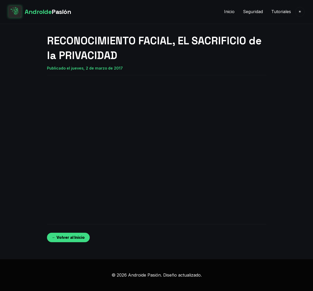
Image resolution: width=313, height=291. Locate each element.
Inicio (229, 11)
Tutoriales (281, 11)
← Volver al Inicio (68, 237)
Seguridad (253, 11)
